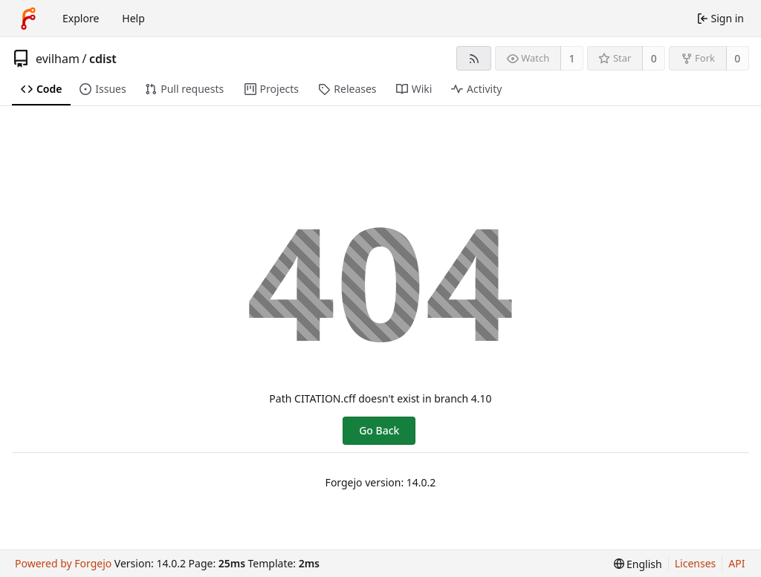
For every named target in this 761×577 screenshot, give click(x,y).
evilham (58, 58)
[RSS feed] (473, 58)
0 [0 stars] (654, 58)
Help (133, 18)
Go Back (379, 430)
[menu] (638, 564)
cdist (103, 58)
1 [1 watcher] (572, 58)
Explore (80, 18)
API (736, 563)
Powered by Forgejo (63, 563)
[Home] (28, 18)
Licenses (695, 563)
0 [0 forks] (737, 58)
